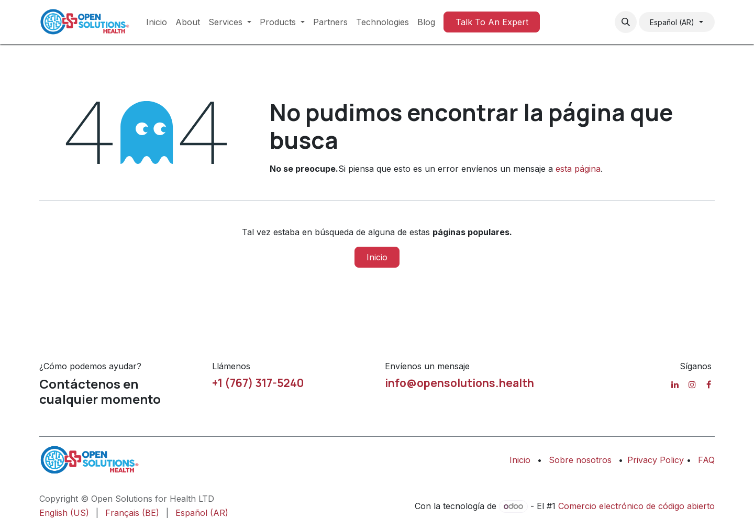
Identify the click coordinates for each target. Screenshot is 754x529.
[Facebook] (708, 384)
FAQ (706, 460)
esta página (578, 168)
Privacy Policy (656, 460)
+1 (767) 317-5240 (258, 383)
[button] (626, 22)
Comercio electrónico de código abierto (636, 506)
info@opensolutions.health (459, 383)
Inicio (377, 257)
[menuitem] (156, 22)
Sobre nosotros (580, 460)
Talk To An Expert (492, 22)
